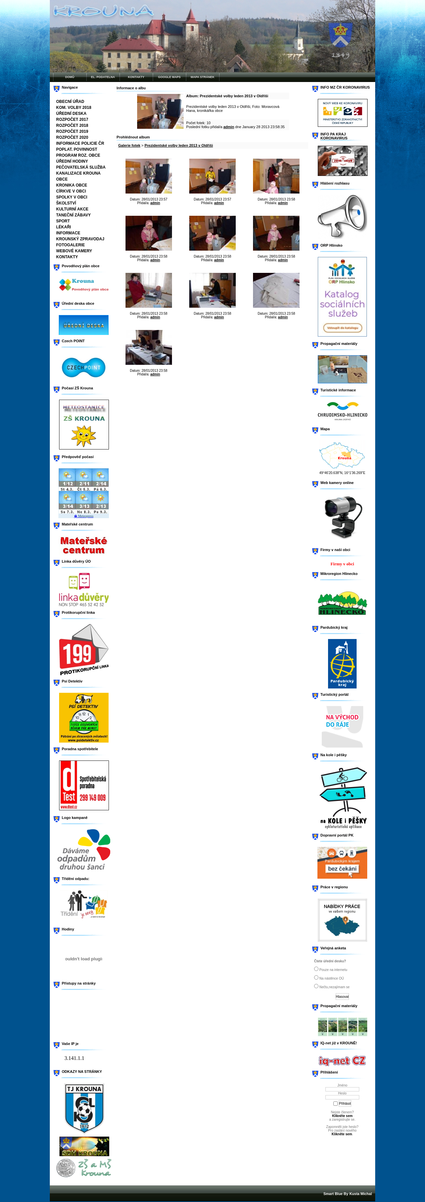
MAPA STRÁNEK (202, 77)
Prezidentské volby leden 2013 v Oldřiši (178, 145)
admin (228, 127)
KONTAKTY (136, 77)
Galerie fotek (129, 145)
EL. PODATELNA (103, 77)
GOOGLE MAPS (169, 77)
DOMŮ (69, 77)
